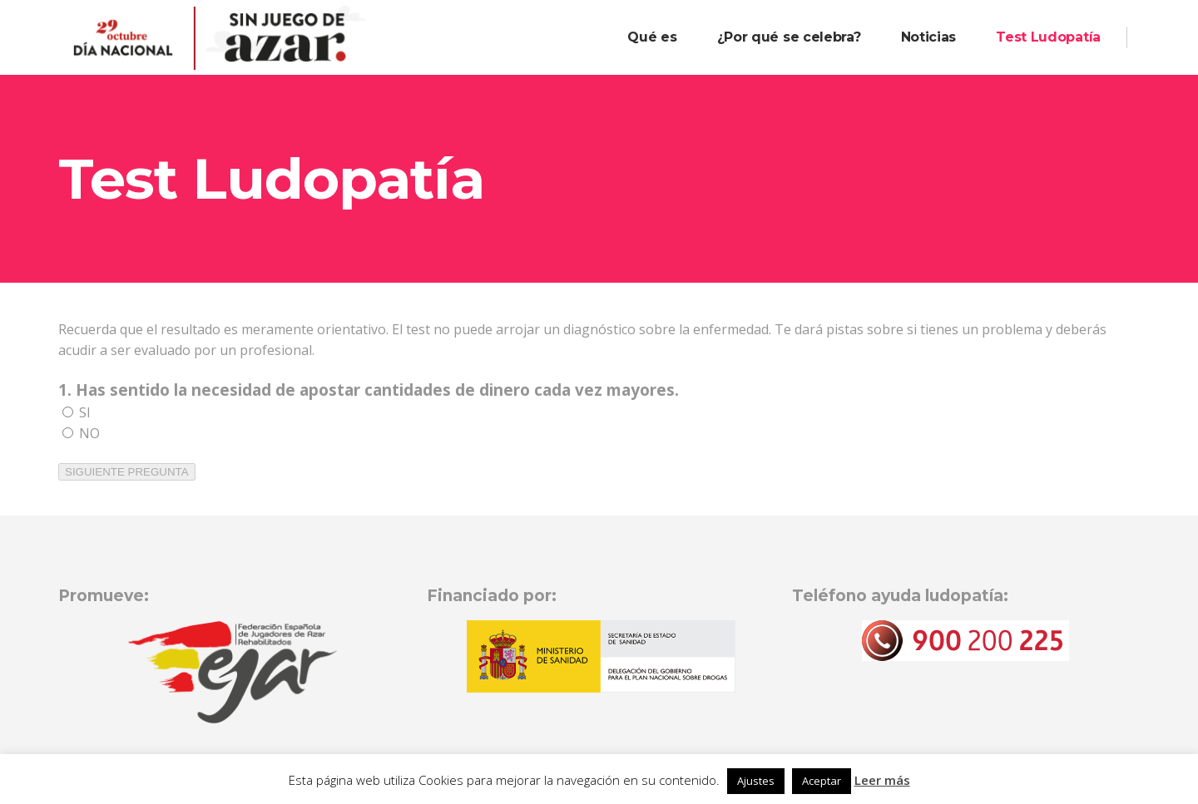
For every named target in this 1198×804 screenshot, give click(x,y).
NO (81, 433)
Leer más (882, 780)
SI (76, 412)
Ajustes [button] (756, 780)
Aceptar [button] (821, 780)
